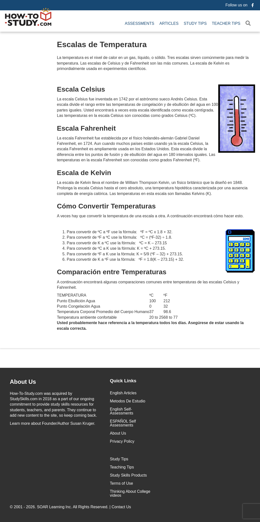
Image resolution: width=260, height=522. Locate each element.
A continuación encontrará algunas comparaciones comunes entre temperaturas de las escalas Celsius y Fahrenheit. (148, 284)
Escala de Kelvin (84, 173)
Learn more (20, 423)
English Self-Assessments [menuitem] (121, 411)
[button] (249, 23)
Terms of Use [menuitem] (121, 483)
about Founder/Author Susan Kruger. (52, 423)
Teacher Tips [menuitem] (226, 23)
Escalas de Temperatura (102, 44)
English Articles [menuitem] (123, 393)
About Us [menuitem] (118, 433)
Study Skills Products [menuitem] (128, 475)
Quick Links (123, 380)
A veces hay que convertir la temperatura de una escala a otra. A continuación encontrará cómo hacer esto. (150, 216)
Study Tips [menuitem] (195, 23)
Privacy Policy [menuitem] (122, 441)
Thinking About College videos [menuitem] (130, 493)
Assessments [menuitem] (139, 23)
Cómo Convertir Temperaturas (106, 206)
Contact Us (121, 507)
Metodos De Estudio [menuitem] (127, 401)
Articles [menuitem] (168, 23)
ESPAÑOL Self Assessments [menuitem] (123, 423)
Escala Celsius (156, 89)
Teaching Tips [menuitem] (122, 467)
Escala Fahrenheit (86, 128)
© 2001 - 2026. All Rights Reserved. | (71, 507)
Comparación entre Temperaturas (111, 272)
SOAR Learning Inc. (54, 507)
